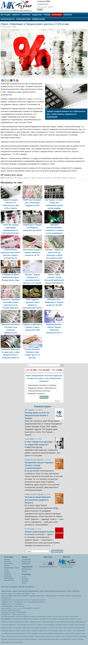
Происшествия (23, 19)
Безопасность (8, 19)
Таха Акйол (30, 439)
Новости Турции (30, 178)
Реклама (25, 581)
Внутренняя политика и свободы (42, 385)
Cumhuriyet (30, 529)
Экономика (56, 15)
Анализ (6, 572)
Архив (24, 583)
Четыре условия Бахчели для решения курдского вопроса (38, 500)
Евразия (7, 559)
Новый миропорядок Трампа (39, 532)
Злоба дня (7, 576)
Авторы (24, 571)
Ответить (44, 397)
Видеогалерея (9, 580)
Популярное (8, 563)
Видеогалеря (26, 561)
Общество (37, 15)
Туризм (46, 15)
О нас (24, 576)
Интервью (7, 574)
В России (7, 561)
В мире (6, 565)
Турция (40, 178)
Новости (16, 15)
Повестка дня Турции (34, 460)
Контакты (25, 579)
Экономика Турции (60, 178)
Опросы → (58, 401)
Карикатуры (26, 563)
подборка (72, 178)
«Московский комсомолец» (55, 591)
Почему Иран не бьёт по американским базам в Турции (37, 415)
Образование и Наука (11, 567)
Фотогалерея (8, 578)
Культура (68, 15)
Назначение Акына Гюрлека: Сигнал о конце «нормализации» (39, 465)
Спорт (6, 570)
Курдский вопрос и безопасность (42, 388)
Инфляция (9, 178)
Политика (26, 15)
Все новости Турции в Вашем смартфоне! (17, 587)
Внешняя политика (36, 394)
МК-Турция (5, 15)
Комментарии (38, 19)
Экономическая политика (39, 391)
